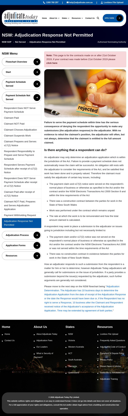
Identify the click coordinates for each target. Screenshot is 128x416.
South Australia (75, 360)
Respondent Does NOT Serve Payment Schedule (20, 110)
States (64, 18)
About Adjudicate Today (46, 334)
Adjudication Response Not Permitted (18, 223)
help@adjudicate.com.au (80, 2)
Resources (76, 18)
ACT (70, 353)
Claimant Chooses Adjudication (20, 129)
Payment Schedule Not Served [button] (23, 97)
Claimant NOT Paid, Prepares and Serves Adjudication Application (19, 205)
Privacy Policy (106, 360)
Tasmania (72, 366)
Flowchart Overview (23, 61)
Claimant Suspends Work (17, 135)
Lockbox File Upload (112, 2)
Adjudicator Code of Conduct (113, 347)
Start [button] (23, 72)
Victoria (71, 340)
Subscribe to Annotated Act (112, 373)
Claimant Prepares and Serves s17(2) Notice (20, 143)
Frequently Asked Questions (112, 340)
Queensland (73, 373)
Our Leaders (42, 347)
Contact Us (90, 18)
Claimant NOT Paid (14, 123)
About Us (53, 18)
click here (51, 63)
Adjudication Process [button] (23, 235)
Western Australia (76, 347)
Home (44, 18)
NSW (70, 334)
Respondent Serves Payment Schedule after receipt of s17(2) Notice (20, 168)
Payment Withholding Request (20, 215)
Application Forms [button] (23, 245)
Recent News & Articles (110, 366)
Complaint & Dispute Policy (112, 353)
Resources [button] (23, 255)
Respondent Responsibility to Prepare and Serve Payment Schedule (19, 155)
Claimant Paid (11, 118)
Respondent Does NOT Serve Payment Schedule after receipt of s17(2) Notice (20, 182)
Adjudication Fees (44, 340)
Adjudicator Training (109, 379)
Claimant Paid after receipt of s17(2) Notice (19, 194)
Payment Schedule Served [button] (23, 83)
